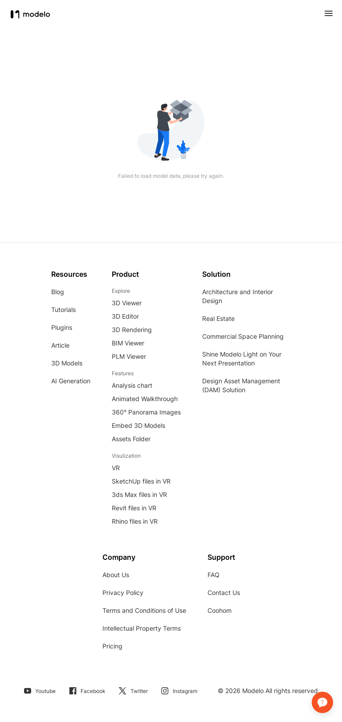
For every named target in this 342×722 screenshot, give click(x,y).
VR (116, 468)
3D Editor (125, 316)
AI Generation (70, 381)
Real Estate (218, 318)
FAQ (214, 574)
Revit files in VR (134, 508)
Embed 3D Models (138, 425)
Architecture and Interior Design (237, 296)
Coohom (220, 610)
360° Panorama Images (146, 412)
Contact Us (224, 592)
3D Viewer (127, 303)
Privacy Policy (122, 592)
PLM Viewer (129, 356)
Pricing (112, 646)
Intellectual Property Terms (141, 628)
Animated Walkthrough (145, 398)
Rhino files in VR (135, 521)
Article (60, 345)
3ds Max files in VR (139, 494)
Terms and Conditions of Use (144, 610)
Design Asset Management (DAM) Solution (241, 385)
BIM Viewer (128, 343)
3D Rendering (132, 329)
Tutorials (63, 309)
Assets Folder (131, 439)
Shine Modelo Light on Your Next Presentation (241, 358)
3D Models (66, 363)
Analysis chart (132, 385)
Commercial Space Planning (243, 336)
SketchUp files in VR (141, 481)
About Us (115, 574)
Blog (57, 291)
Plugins (61, 327)
